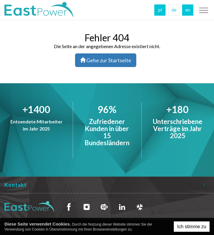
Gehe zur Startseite (105, 60)
